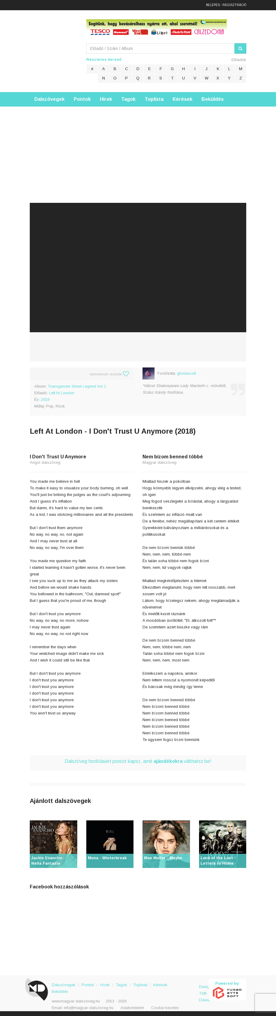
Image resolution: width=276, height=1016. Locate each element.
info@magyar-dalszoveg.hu (88, 1006)
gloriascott (186, 372)
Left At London (61, 391)
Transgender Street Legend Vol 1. (77, 385)
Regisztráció (234, 4)
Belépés (213, 4)
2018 (45, 398)
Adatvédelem (132, 1006)
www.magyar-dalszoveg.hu (76, 1000)
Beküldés (212, 98)
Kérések (182, 98)
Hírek (106, 98)
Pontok (82, 98)
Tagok (128, 98)
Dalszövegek (49, 98)
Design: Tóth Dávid (204, 988)
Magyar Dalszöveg (54, 48)
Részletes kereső (103, 58)
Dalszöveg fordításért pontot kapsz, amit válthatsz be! (138, 760)
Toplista (154, 98)
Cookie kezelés (165, 1006)
